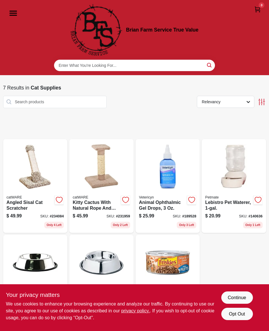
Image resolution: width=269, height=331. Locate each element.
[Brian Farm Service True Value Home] (96, 30)
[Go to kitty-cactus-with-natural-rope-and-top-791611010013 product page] (101, 186)
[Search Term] (134, 65)
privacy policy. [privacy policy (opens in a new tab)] (135, 310)
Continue (237, 297)
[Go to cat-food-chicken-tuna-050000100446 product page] (168, 282)
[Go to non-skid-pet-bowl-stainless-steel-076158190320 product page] (101, 282)
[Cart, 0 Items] (257, 9)
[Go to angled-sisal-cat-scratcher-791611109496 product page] (35, 186)
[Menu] (13, 13)
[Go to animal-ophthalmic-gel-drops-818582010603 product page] (168, 186)
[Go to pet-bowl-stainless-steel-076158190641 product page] (35, 282)
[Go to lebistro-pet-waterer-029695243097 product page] (234, 186)
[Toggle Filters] (261, 102)
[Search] (209, 65)
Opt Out (237, 313)
